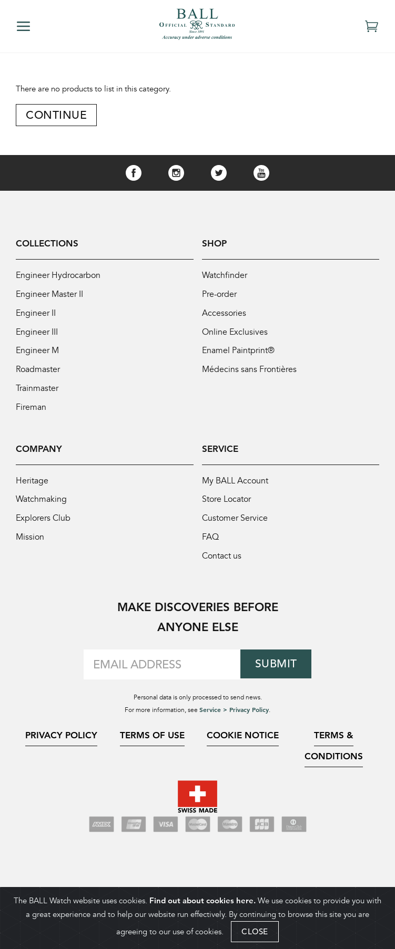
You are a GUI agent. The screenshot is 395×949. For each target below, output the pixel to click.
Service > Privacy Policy (234, 718)
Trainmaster (39, 393)
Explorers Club (45, 526)
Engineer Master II (51, 296)
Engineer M (38, 354)
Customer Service (236, 526)
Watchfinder (225, 277)
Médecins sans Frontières (251, 374)
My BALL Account (238, 487)
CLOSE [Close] (254, 931)
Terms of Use (152, 743)
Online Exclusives (235, 335)
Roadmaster (39, 374)
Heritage (33, 487)
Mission (30, 545)
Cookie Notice (243, 743)
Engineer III (37, 335)
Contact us (223, 565)
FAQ (211, 545)
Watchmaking (42, 506)
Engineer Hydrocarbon (60, 277)
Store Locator (229, 506)
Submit (276, 672)
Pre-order (221, 296)
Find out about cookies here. (202, 900)
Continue (57, 115)
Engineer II (36, 316)
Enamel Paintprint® (240, 354)
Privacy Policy (61, 743)
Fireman (31, 413)
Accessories (225, 316)
